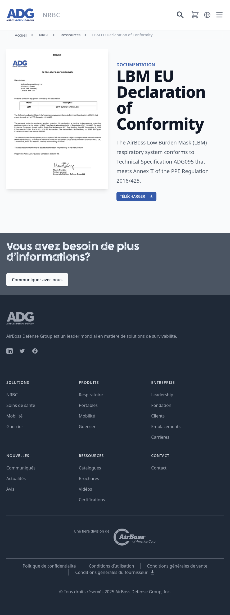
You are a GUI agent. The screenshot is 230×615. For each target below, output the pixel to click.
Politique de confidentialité (49, 566)
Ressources (70, 34)
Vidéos (85, 489)
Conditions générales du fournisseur (115, 572)
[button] (207, 15)
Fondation (161, 405)
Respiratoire (91, 395)
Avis (10, 489)
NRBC (44, 34)
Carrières (160, 437)
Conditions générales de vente (177, 566)
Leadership (162, 395)
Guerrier (14, 426)
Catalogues (90, 468)
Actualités (16, 478)
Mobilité (14, 416)
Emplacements (166, 426)
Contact (158, 468)
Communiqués (20, 468)
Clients (158, 416)
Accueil (21, 35)
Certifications (92, 500)
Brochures (89, 478)
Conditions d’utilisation (111, 566)
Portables (88, 405)
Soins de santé (20, 405)
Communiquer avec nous (37, 280)
